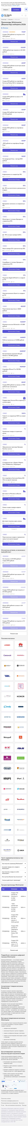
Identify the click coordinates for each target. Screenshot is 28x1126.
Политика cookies (6, 1098)
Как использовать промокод (13, 1105)
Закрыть (5, 9)
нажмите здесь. (16, 5)
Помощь (24, 1105)
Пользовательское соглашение (9, 1103)
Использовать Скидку (14, 179)
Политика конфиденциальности (9, 1100)
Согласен (16, 9)
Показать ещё (14, 950)
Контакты (21, 1103)
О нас (2, 1105)
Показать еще (14, 633)
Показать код (14, 41)
